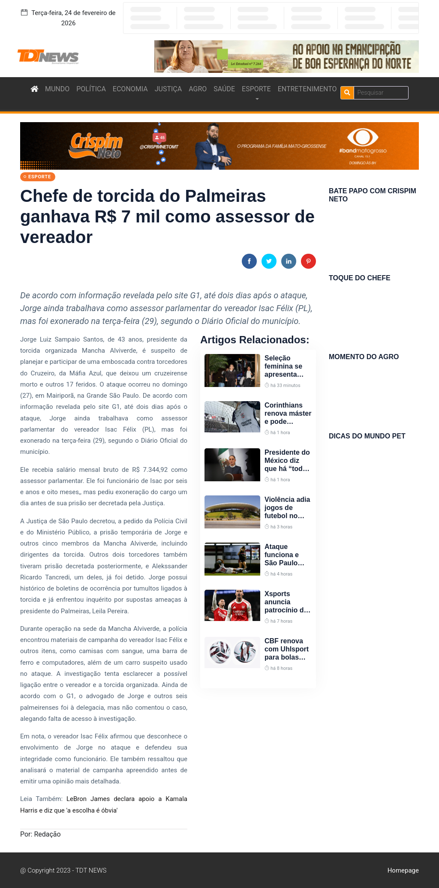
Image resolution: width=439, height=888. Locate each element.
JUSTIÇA (168, 89)
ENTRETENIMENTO (307, 89)
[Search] (381, 92)
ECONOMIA (130, 89)
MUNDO (57, 89)
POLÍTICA (91, 89)
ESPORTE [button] (256, 89)
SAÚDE (224, 89)
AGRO (198, 89)
